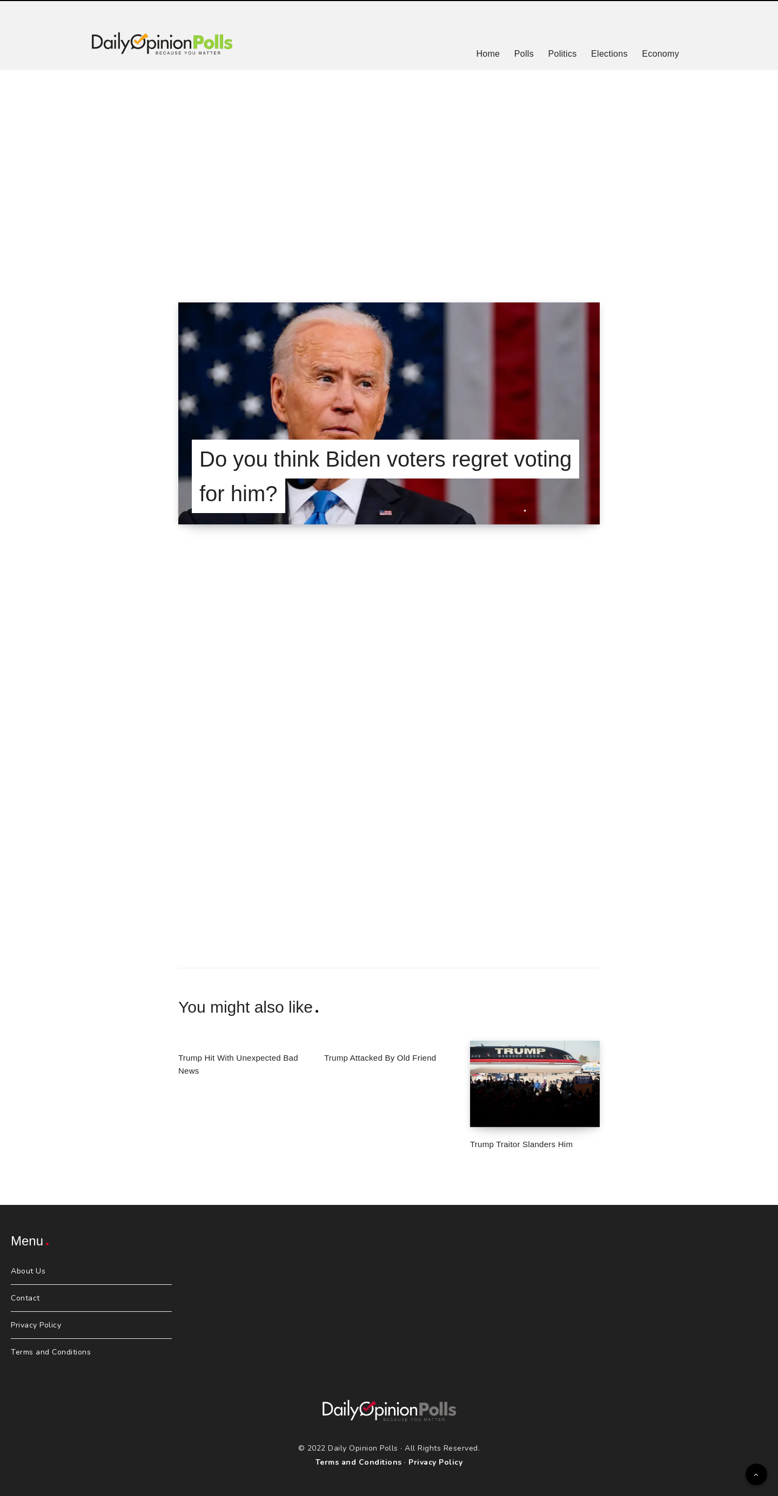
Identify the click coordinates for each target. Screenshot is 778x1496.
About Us (28, 1271)
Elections (609, 53)
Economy (660, 53)
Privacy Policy (36, 1325)
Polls (524, 53)
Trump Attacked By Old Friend (380, 1057)
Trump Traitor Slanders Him (521, 1144)
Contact (25, 1298)
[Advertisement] (389, 172)
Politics (562, 53)
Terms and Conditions (51, 1352)
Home (488, 53)
